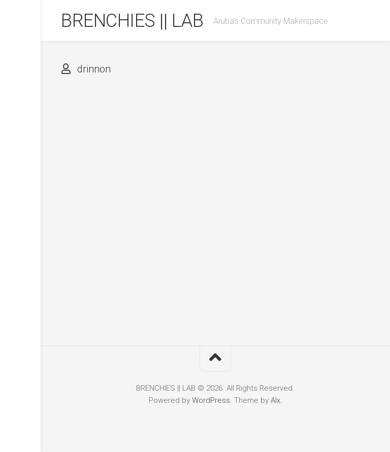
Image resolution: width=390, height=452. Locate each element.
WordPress (211, 400)
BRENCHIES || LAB (132, 20)
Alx (275, 400)
